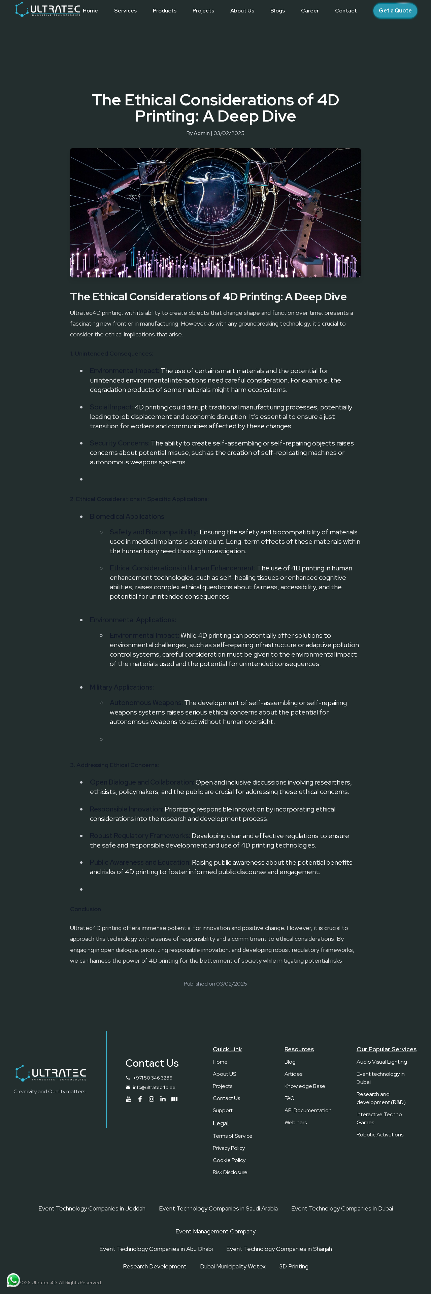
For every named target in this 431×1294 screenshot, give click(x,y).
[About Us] (242, 11)
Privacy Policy (229, 1148)
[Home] (90, 11)
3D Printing (293, 1266)
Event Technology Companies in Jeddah (91, 1208)
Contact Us (226, 1098)
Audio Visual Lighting (382, 1061)
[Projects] (203, 11)
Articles (293, 1073)
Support (223, 1110)
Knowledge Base (305, 1086)
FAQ (290, 1098)
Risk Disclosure (230, 1172)
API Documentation (308, 1110)
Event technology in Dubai (381, 1078)
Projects (222, 1086)
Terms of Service (233, 1135)
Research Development (155, 1266)
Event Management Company (215, 1231)
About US (224, 1073)
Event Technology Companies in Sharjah (279, 1249)
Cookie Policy (229, 1160)
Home (220, 1061)
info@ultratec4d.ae (154, 1087)
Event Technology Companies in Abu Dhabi (156, 1249)
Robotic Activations (380, 1134)
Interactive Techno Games (379, 1118)
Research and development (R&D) (381, 1098)
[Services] (125, 11)
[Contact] (346, 11)
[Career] (310, 11)
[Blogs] (277, 11)
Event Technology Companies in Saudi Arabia (218, 1208)
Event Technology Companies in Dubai (342, 1208)
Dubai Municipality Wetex (233, 1266)
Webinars (296, 1122)
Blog (290, 1061)
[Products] (164, 11)
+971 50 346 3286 (152, 1078)
